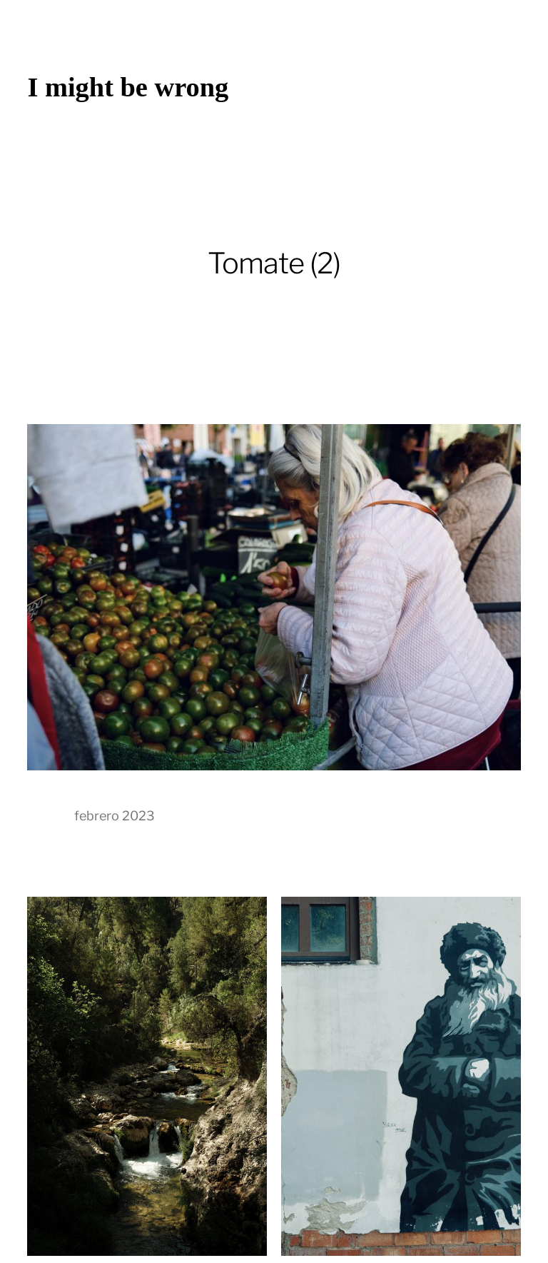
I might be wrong (127, 87)
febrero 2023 (114, 815)
